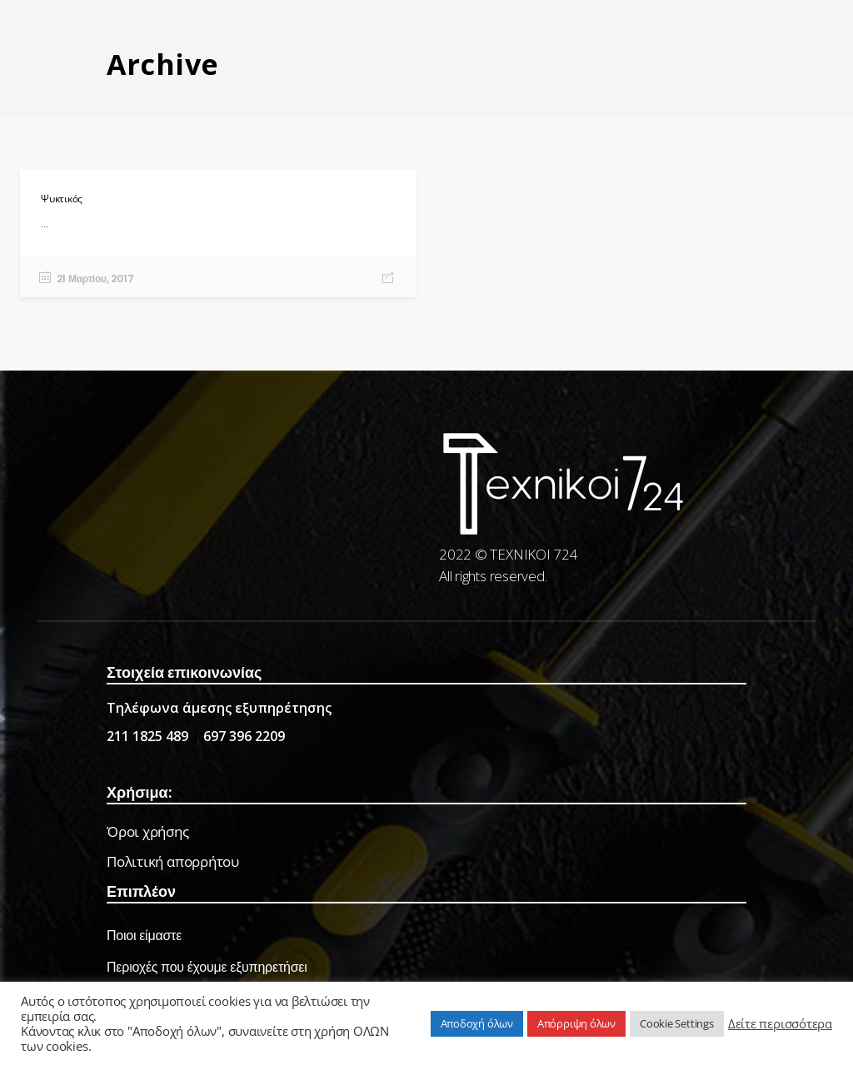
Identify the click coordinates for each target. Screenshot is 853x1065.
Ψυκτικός (61, 199)
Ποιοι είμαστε (144, 935)
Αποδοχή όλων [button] (477, 1023)
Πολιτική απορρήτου (173, 861)
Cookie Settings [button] (677, 1023)
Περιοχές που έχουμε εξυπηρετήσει (207, 967)
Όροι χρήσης (148, 831)
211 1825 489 (147, 736)
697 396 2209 (244, 736)
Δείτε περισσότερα (780, 1023)
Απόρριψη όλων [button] (576, 1023)
